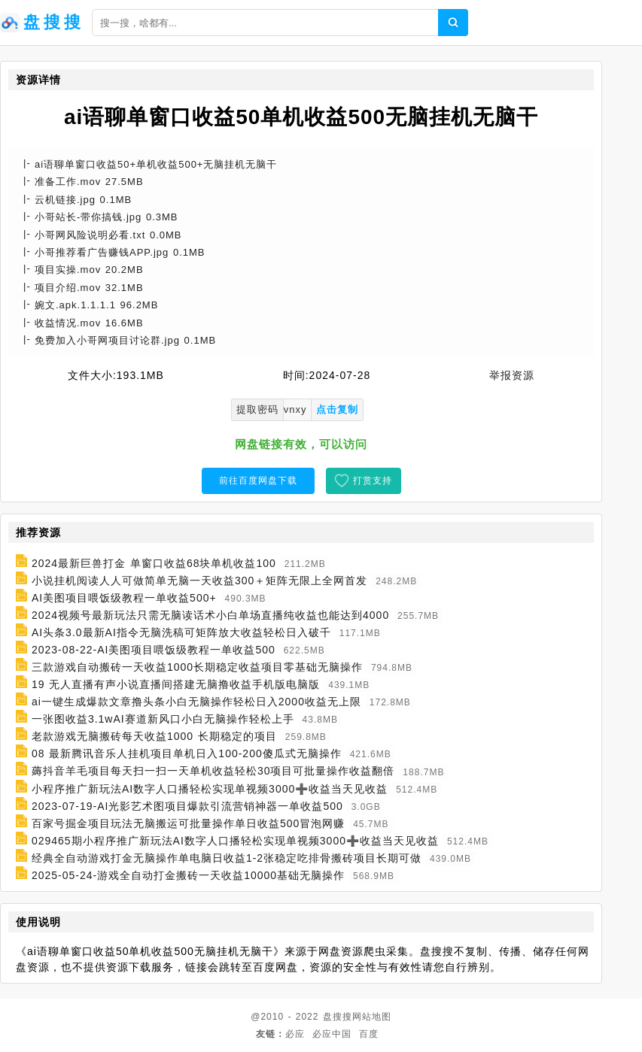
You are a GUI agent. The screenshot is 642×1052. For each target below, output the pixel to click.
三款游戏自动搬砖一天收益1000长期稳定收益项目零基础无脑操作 (197, 667)
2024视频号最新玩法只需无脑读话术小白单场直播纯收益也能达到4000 (210, 615)
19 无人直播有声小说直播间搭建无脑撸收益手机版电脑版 (176, 684)
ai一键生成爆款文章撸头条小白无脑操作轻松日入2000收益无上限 (196, 702)
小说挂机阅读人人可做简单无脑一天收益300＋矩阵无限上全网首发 (199, 581)
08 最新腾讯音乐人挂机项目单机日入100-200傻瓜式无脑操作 (187, 753)
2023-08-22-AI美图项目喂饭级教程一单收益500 (153, 650)
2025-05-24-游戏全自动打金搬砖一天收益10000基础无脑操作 (188, 875)
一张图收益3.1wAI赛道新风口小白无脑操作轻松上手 (163, 719)
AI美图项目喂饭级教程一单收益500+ (124, 598)
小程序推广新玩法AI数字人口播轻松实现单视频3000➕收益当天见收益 (210, 789)
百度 (369, 1034)
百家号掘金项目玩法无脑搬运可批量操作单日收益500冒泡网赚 (188, 823)
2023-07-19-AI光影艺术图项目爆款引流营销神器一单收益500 (187, 806)
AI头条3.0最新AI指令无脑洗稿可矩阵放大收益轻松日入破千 (181, 632)
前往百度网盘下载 (258, 480)
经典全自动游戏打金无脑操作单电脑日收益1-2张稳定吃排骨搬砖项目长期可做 (226, 858)
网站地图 (371, 1016)
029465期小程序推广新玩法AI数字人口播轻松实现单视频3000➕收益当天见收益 (235, 841)
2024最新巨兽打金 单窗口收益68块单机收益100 (154, 563)
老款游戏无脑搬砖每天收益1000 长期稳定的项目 (154, 736)
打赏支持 (372, 480)
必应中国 (331, 1034)
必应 (295, 1034)
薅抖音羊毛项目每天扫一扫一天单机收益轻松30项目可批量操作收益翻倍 (213, 772)
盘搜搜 (337, 1016)
